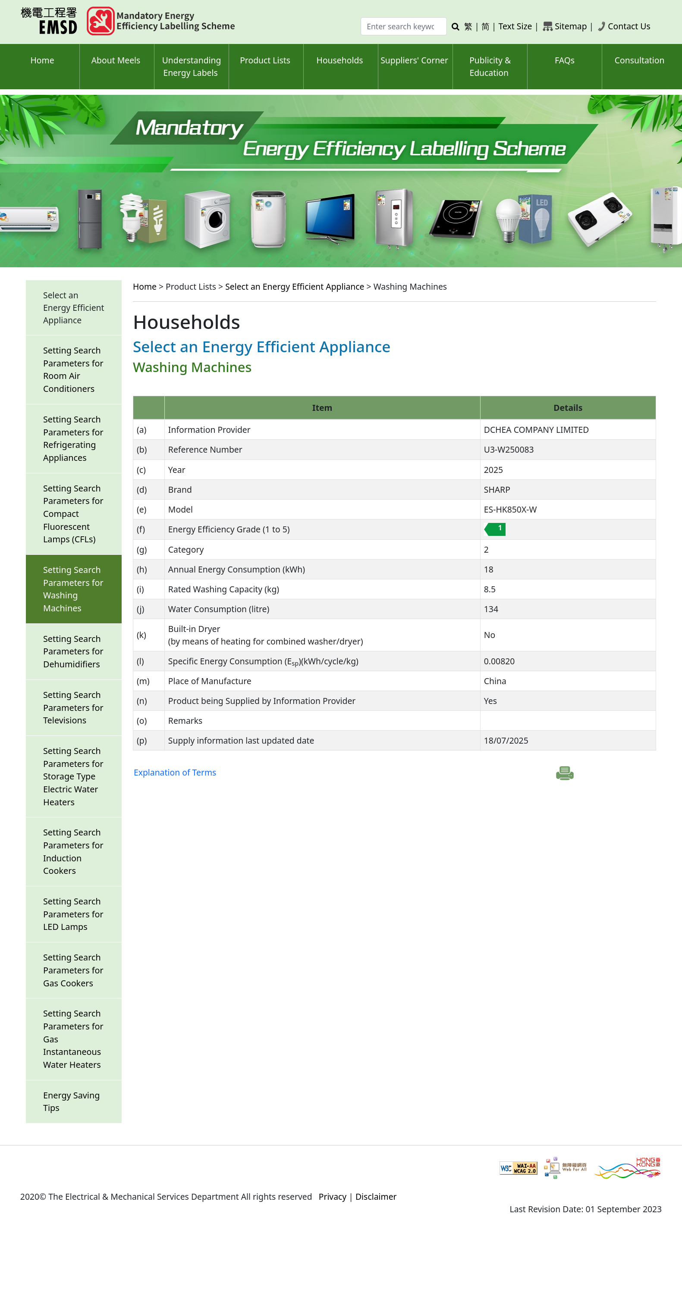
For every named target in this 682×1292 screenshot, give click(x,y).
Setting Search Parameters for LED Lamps (73, 913)
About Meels (116, 60)
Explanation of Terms (175, 772)
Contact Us (629, 26)
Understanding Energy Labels (191, 66)
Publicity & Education (490, 66)
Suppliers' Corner (414, 60)
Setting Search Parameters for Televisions (73, 707)
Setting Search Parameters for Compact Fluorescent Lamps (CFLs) (73, 513)
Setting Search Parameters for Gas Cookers (73, 970)
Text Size (515, 26)
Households (340, 60)
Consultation (640, 60)
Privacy (333, 1196)
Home (42, 60)
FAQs (565, 60)
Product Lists (265, 60)
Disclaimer (376, 1196)
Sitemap (571, 26)
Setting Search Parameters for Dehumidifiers (73, 651)
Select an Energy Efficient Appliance (294, 286)
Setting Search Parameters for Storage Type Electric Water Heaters (73, 776)
